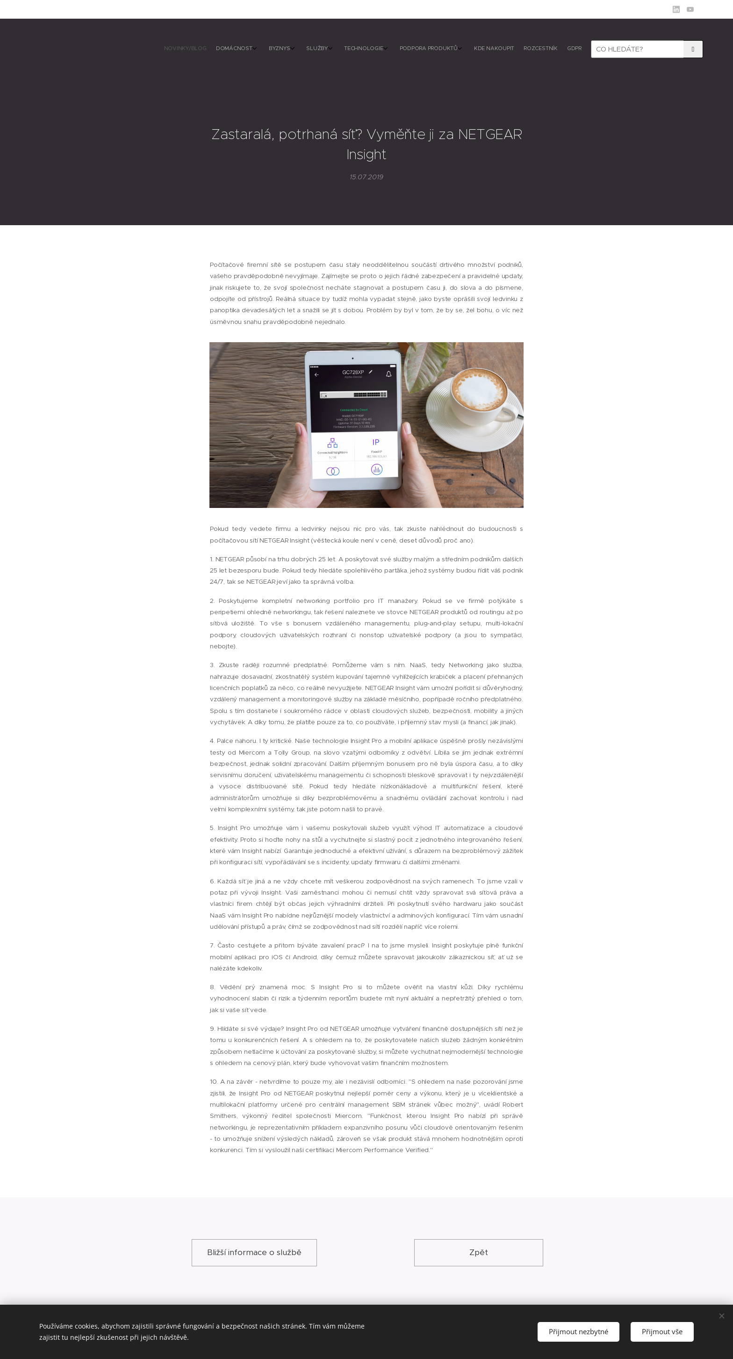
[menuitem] (472, 49)
